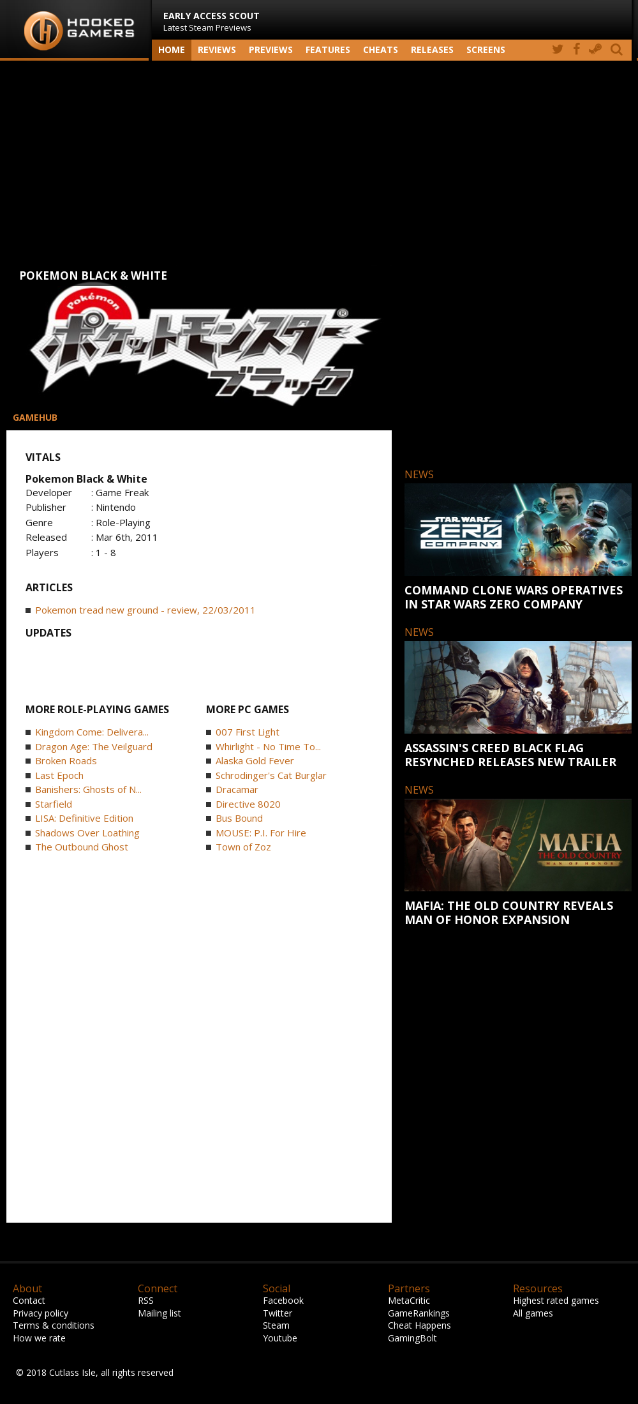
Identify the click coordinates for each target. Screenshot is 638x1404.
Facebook (283, 1300)
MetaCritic (409, 1300)
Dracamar (237, 789)
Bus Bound (239, 817)
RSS (146, 1300)
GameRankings (419, 1313)
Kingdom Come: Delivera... (92, 731)
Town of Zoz (243, 846)
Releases (432, 49)
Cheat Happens (419, 1325)
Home (171, 49)
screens (485, 49)
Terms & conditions (53, 1325)
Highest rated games (556, 1300)
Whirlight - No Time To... (268, 746)
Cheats (380, 49)
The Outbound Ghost (81, 846)
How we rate (39, 1338)
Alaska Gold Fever (255, 760)
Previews (271, 49)
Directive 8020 (248, 803)
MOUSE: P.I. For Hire (261, 832)
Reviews (217, 49)
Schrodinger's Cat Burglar (271, 775)
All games (533, 1313)
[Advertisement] (319, 162)
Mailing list (159, 1313)
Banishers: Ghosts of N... (88, 789)
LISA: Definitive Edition (84, 817)
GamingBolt (412, 1338)
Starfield (53, 803)
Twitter (277, 1313)
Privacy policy (40, 1313)
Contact (29, 1300)
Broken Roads (66, 760)
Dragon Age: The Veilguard (93, 746)
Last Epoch (59, 775)
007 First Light (247, 731)
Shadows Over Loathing (87, 832)
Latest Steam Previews (211, 21)
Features (328, 49)
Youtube (280, 1338)
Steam (276, 1325)
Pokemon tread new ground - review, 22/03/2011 (145, 609)
